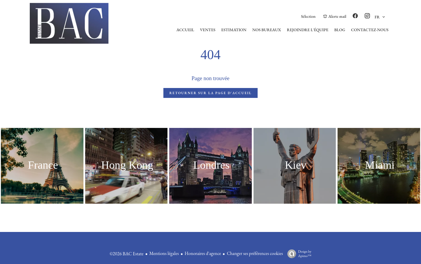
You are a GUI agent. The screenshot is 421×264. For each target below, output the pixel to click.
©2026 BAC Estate (127, 254)
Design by (298, 253)
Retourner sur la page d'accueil (210, 93)
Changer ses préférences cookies (255, 253)
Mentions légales (164, 253)
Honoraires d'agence (203, 253)
